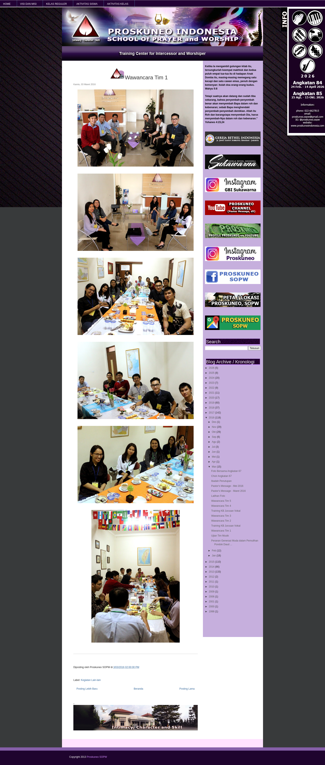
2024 (212, 377)
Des (214, 422)
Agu (214, 441)
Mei (214, 456)
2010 (212, 586)
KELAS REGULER (56, 3)
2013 (212, 571)
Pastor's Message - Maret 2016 (228, 490)
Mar (214, 466)
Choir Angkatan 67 (221, 476)
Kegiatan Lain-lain (91, 680)
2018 (212, 407)
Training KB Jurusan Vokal (225, 510)
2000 (212, 606)
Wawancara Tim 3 (221, 515)
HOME (7, 3)
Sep (214, 436)
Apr (214, 461)
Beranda (138, 688)
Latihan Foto (218, 495)
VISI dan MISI (28, 3)
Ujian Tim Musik (220, 535)
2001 (212, 601)
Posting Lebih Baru (86, 688)
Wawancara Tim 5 (221, 500)
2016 (212, 417)
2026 (212, 367)
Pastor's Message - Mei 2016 (227, 486)
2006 (212, 596)
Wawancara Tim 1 (221, 530)
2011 (212, 581)
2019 (212, 402)
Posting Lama (187, 688)
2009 (212, 591)
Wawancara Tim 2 (221, 520)
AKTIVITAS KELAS (117, 3)
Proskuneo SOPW (97, 756)
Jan (214, 555)
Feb (214, 550)
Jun (214, 451)
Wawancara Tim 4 (221, 505)
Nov (214, 426)
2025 (212, 372)
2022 (212, 387)
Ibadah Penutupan (221, 481)
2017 (212, 412)
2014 (212, 566)
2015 (212, 561)
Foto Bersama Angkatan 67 (226, 471)
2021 (212, 392)
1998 (212, 611)
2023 (212, 382)
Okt (214, 431)
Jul (214, 446)
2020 (212, 397)
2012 (212, 576)
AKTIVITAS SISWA (86, 3)
